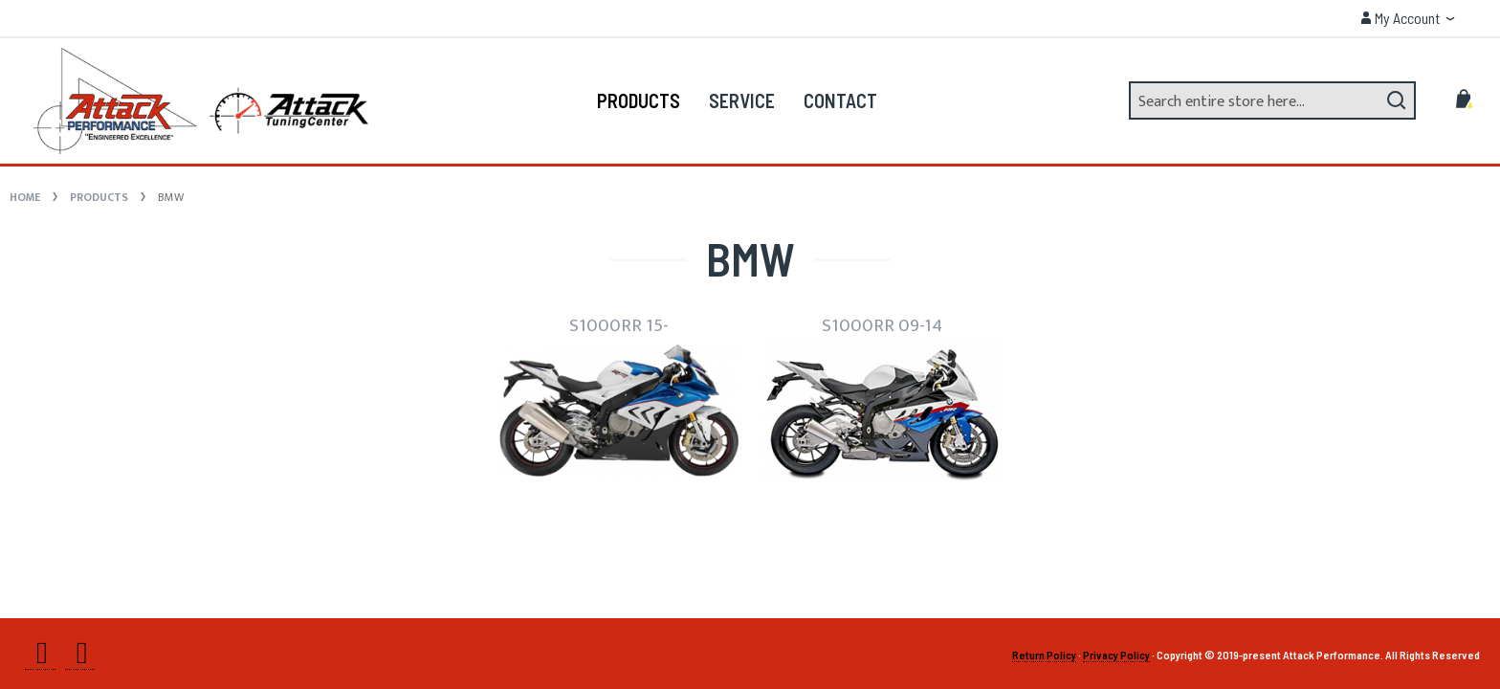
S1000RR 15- (619, 325)
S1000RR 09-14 (882, 325)
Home (26, 197)
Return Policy (1044, 654)
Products (100, 197)
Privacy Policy (1116, 654)
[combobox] (1272, 100)
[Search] (1396, 100)
